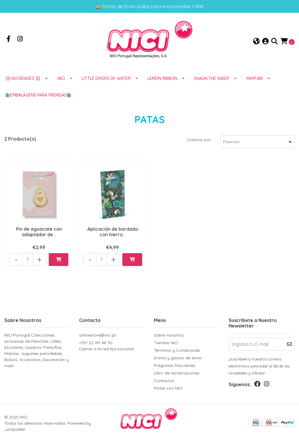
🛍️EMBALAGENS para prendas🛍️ (38, 95)
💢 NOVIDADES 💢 (22, 78)
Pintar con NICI (168, 388)
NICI (61, 78)
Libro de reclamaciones (176, 373)
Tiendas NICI (166, 342)
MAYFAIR (254, 78)
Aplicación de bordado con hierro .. (112, 231)
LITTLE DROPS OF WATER (106, 78)
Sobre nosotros (169, 335)
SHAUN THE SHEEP (211, 78)
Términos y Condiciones (177, 350)
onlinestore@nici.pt (97, 335)
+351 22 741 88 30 (112, 346)
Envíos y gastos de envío (178, 357)
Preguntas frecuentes (174, 365)
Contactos (164, 380)
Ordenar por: (199, 139)
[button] (256, 41)
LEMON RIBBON (162, 78)
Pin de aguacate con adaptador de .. (39, 231)
